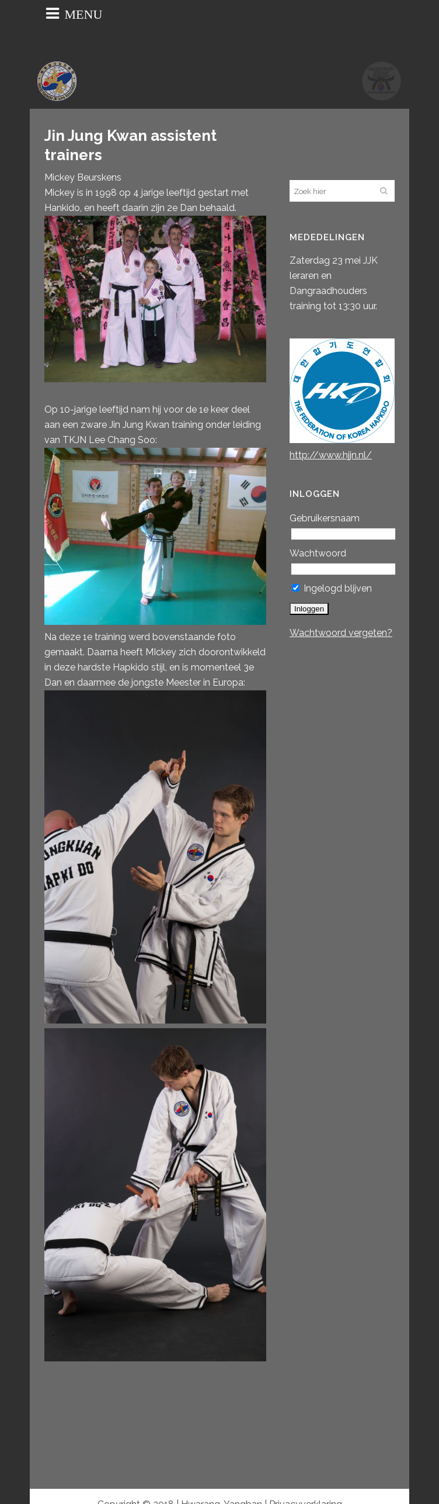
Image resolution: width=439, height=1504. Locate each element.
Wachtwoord (318, 553)
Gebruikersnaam (325, 518)
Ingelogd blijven (332, 588)
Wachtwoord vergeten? (341, 632)
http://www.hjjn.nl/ (331, 455)
